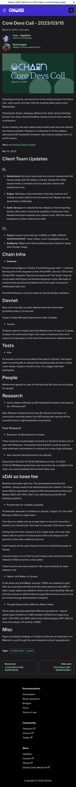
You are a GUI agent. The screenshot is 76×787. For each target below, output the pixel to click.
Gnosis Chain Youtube (24, 145)
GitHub (28, 763)
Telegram (29, 729)
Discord (28, 733)
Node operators (31, 699)
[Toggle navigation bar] (4, 10)
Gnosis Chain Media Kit (36, 768)
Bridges (27, 703)
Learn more (60, 2)
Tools (25, 708)
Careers (28, 759)
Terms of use (29, 712)
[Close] (74, 2)
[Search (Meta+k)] (71, 10)
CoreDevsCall (16, 651)
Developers (29, 694)
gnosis (30, 651)
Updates (27, 754)
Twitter (27, 738)
